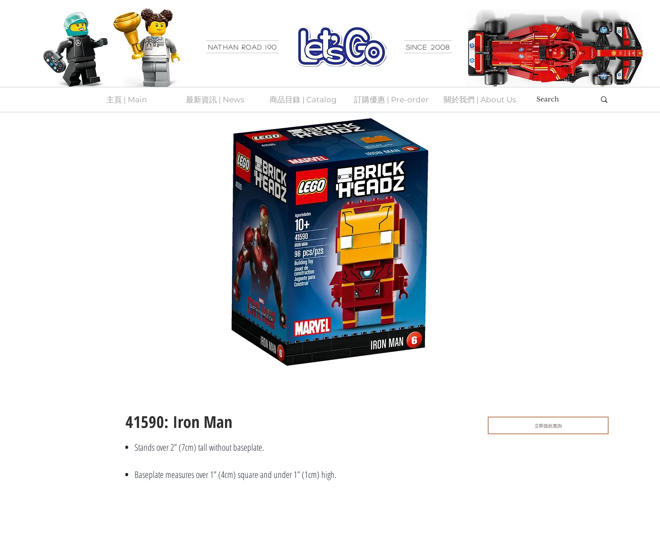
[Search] (559, 100)
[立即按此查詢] (548, 425)
